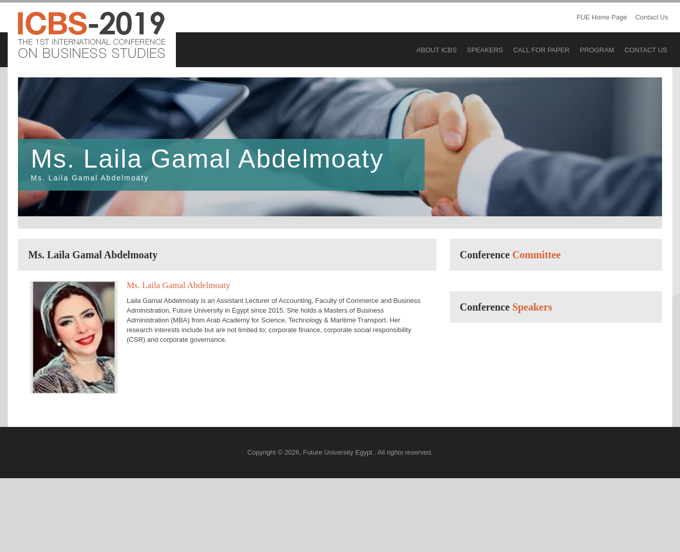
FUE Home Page (601, 17)
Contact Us (651, 17)
